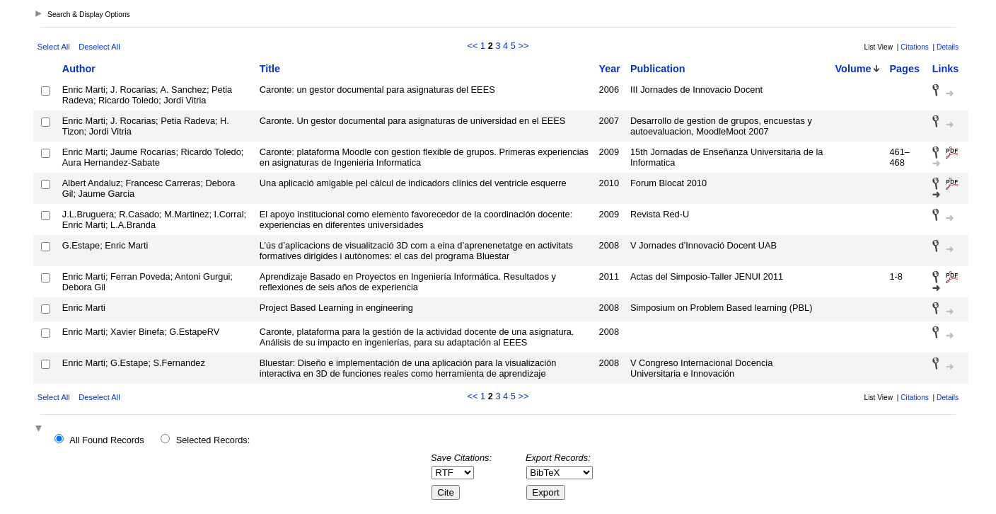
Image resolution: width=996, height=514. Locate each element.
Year (609, 68)
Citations (915, 47)
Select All (53, 46)
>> (523, 45)
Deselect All (99, 46)
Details (948, 47)
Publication (657, 68)
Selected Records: (213, 440)
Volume (853, 68)
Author (78, 68)
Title (270, 68)
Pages (904, 68)
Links (945, 68)
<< (473, 45)
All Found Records (106, 440)
